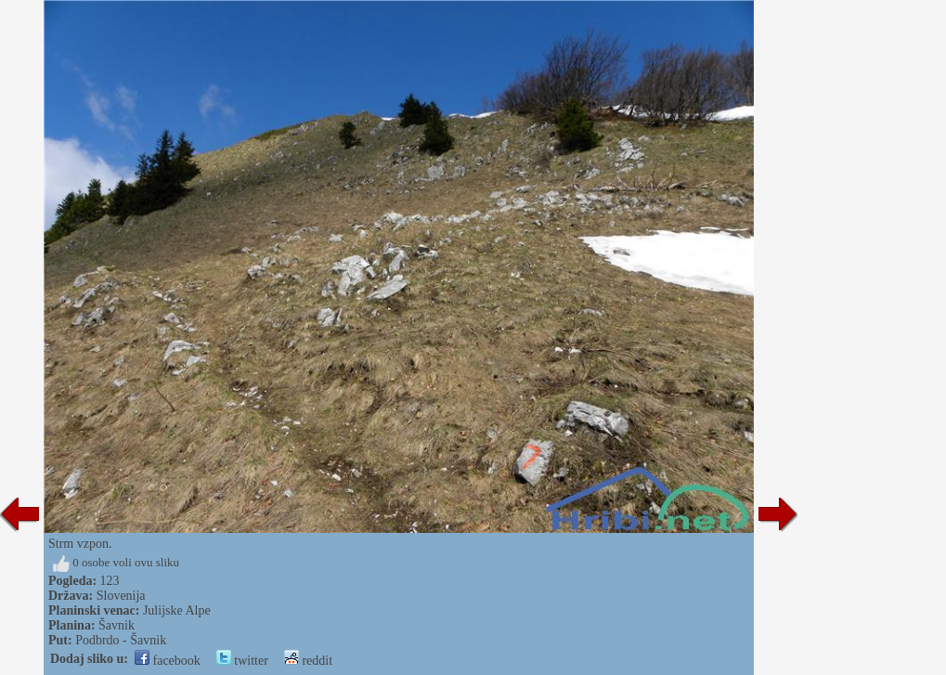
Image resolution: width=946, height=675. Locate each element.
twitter (242, 661)
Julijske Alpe (177, 610)
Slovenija (121, 596)
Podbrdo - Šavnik (120, 640)
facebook (168, 661)
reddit (308, 661)
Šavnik (116, 625)
